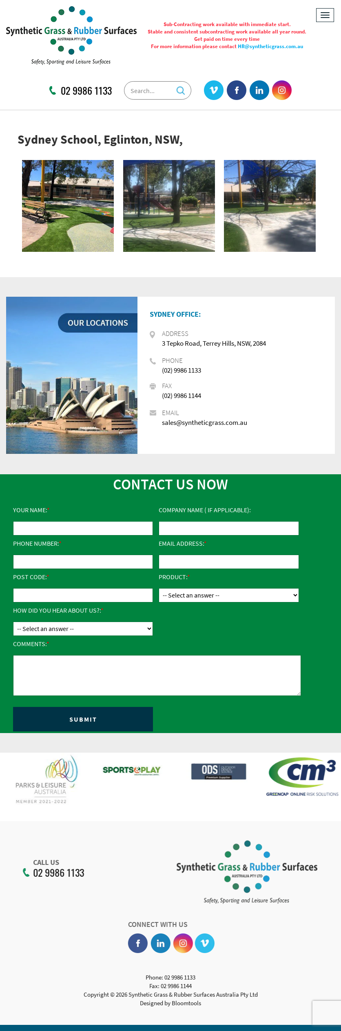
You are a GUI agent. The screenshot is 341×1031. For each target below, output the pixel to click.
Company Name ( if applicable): (205, 510)
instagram (282, 90)
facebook (237, 90)
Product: (173, 577)
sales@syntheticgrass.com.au (204, 422)
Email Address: (181, 543)
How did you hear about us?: (57, 610)
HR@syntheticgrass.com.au (270, 46)
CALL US (44, 862)
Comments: (29, 644)
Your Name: (30, 510)
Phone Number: (36, 543)
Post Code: (29, 577)
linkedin (259, 90)
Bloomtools (186, 1005)
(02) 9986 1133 (181, 370)
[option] (64, 785)
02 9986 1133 (86, 91)
